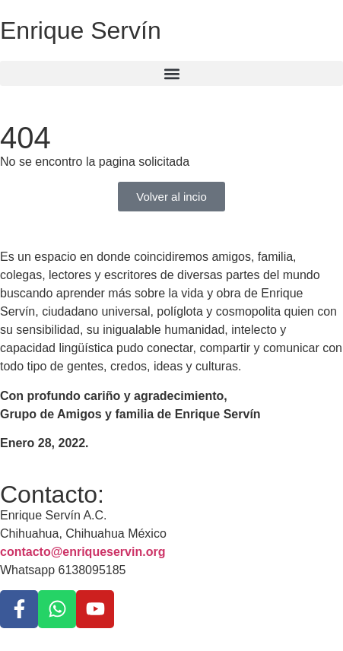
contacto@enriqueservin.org (82, 551)
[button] (171, 73)
